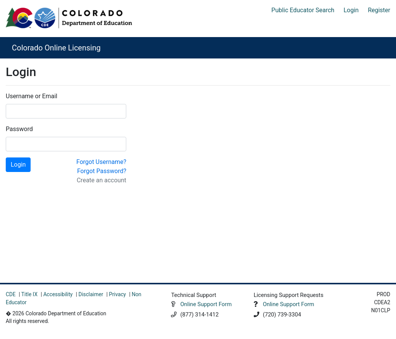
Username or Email (31, 96)
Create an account (101, 180)
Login (351, 10)
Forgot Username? (101, 161)
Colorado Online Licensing (56, 47)
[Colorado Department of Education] (69, 17)
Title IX (29, 294)
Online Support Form (205, 304)
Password (19, 129)
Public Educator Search (302, 10)
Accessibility (58, 294)
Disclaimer (90, 294)
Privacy (117, 294)
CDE (11, 294)
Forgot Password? (101, 171)
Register (379, 10)
